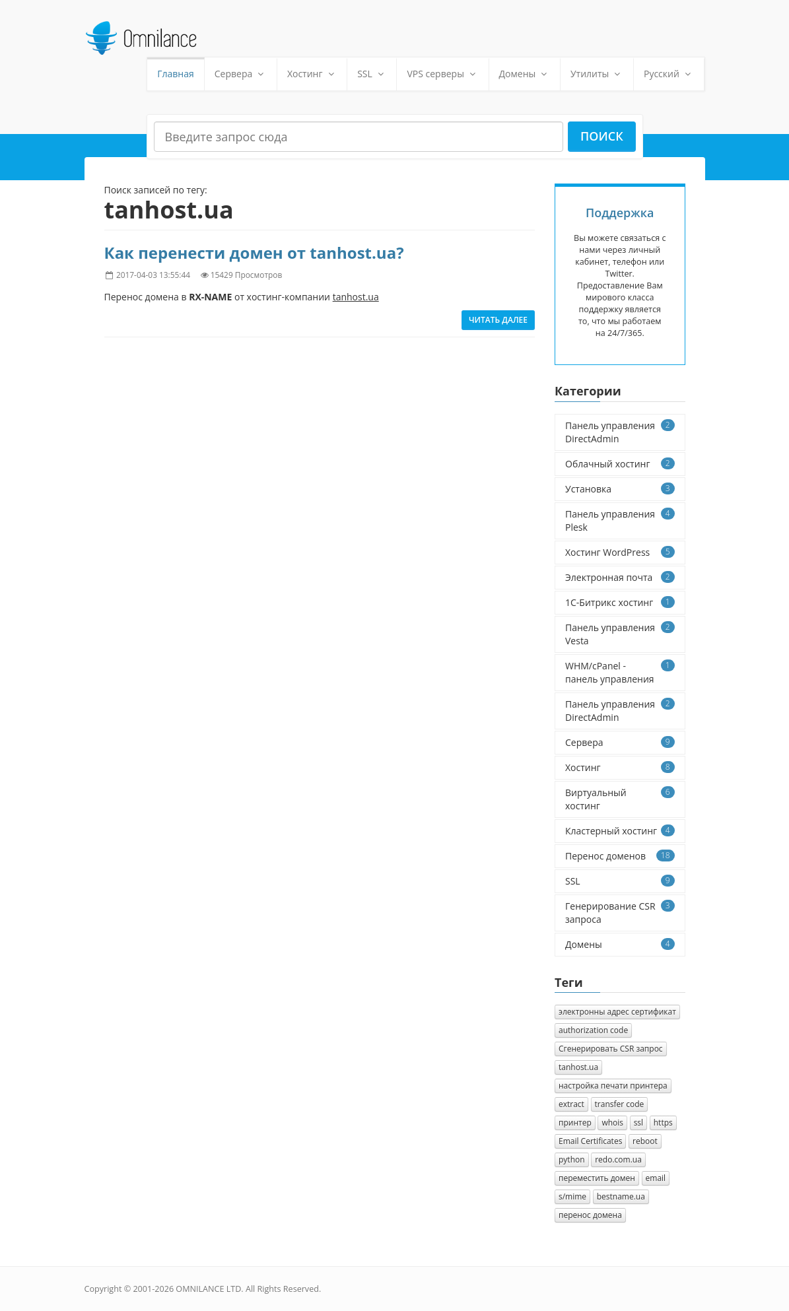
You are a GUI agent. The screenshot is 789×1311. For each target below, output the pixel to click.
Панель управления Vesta (620, 634)
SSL (371, 73)
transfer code (619, 1104)
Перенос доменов (620, 856)
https (663, 1122)
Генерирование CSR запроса (620, 912)
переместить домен (597, 1178)
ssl (638, 1122)
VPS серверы (442, 73)
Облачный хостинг (620, 463)
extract (571, 1104)
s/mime (572, 1196)
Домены (524, 73)
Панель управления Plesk (620, 520)
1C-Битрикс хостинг (620, 602)
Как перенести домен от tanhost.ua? (254, 252)
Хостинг (312, 73)
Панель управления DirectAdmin (620, 432)
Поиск (601, 136)
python (572, 1159)
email (656, 1178)
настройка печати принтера (613, 1085)
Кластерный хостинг (620, 830)
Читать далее (498, 319)
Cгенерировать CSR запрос (611, 1048)
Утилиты (596, 73)
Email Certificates (590, 1141)
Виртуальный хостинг (620, 799)
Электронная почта (620, 577)
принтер (575, 1122)
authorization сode (593, 1030)
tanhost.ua (578, 1067)
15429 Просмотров (247, 274)
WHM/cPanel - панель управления (620, 672)
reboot (645, 1141)
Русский (669, 73)
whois (612, 1122)
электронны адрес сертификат (617, 1011)
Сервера (241, 73)
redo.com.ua (618, 1159)
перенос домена (590, 1215)
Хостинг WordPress (620, 552)
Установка (620, 489)
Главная (175, 73)
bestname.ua (621, 1196)
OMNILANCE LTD (208, 1288)
